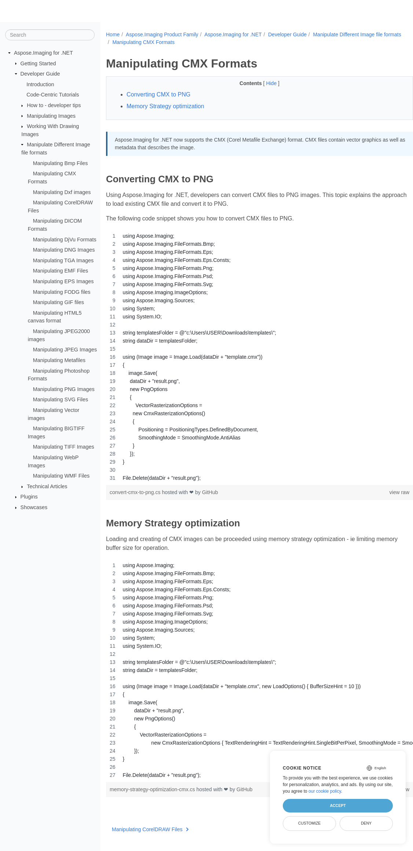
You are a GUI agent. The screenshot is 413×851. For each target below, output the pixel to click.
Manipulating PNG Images (64, 389)
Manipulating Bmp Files (60, 163)
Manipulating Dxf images (62, 192)
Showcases (34, 507)
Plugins (29, 497)
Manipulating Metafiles (59, 360)
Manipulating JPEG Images (65, 350)
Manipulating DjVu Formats (64, 239)
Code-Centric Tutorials (52, 95)
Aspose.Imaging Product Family (162, 34)
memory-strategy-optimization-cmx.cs (153, 789)
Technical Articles (47, 486)
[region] (249, 357)
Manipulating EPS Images (63, 281)
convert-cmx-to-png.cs (136, 492)
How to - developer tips (54, 105)
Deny (366, 823)
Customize (309, 823)
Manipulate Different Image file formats (156, 42)
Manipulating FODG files (62, 292)
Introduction (40, 84)
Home (113, 34)
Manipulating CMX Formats (238, 42)
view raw (378, 492)
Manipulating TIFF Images (63, 447)
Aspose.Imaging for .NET (43, 53)
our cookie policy (324, 791)
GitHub (210, 492)
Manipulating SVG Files (60, 399)
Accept (338, 805)
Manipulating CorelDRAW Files (150, 829)
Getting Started (38, 63)
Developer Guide (40, 74)
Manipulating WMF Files (61, 476)
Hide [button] (261, 83)
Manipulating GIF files (58, 302)
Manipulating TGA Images (63, 260)
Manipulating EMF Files (60, 271)
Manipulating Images (51, 115)
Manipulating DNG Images (64, 250)
